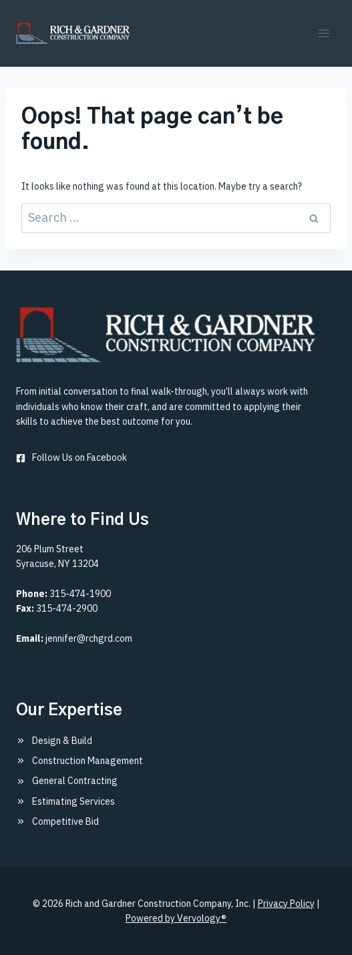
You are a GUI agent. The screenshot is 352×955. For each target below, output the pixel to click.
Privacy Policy (286, 904)
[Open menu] (323, 33)
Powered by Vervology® (176, 918)
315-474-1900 (80, 594)
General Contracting (75, 781)
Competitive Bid (65, 821)
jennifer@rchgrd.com (88, 638)
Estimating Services (73, 801)
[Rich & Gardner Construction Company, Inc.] (165, 335)
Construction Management (87, 761)
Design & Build (62, 741)
